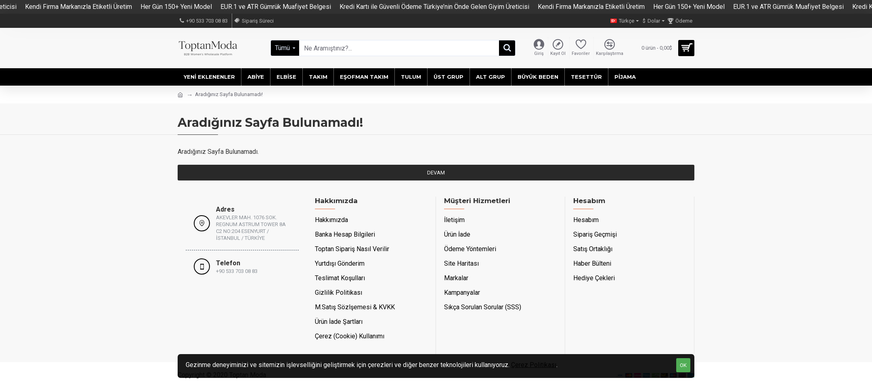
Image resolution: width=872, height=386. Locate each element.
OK (683, 365)
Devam (436, 173)
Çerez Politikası (533, 365)
